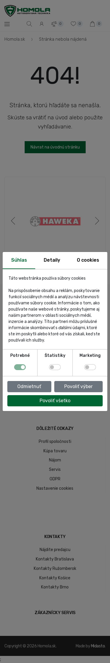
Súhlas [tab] (19, 260)
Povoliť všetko (55, 400)
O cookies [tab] (88, 260)
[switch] (55, 367)
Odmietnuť (29, 386)
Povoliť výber (78, 386)
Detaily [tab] (52, 260)
